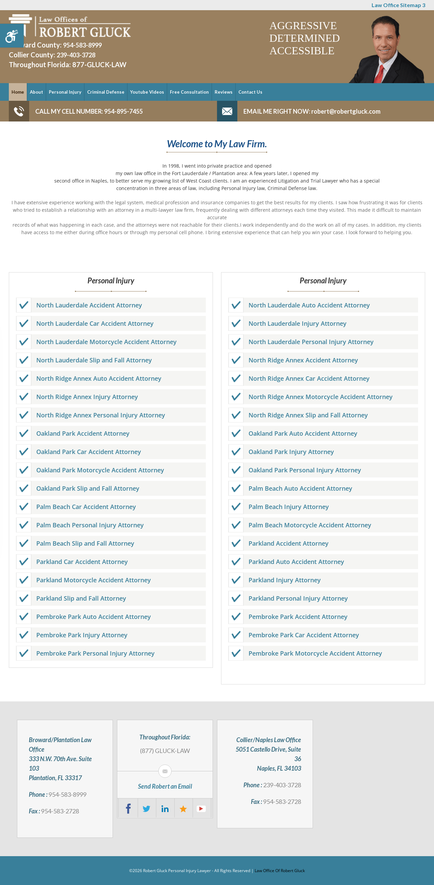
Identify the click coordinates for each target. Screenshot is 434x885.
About (36, 92)
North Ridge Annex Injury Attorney (87, 397)
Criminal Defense (105, 92)
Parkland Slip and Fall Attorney (81, 598)
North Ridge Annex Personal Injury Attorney (100, 415)
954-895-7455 (123, 111)
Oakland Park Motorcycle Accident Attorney (100, 470)
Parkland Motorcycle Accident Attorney (93, 580)
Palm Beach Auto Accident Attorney (300, 488)
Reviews (224, 92)
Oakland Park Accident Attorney (83, 433)
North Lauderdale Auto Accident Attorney (309, 305)
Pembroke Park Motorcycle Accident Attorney (315, 653)
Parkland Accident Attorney (289, 543)
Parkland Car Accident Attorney (82, 562)
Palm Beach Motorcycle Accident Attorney (310, 525)
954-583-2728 (60, 811)
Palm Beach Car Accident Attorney (86, 507)
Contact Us (250, 92)
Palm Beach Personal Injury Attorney (90, 525)
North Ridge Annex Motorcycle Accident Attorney (321, 397)
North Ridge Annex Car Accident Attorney (309, 378)
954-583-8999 (82, 45)
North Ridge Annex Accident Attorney (303, 360)
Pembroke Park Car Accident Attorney (304, 635)
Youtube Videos (147, 92)
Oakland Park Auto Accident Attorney (303, 433)
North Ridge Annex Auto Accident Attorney (98, 378)
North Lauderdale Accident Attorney (89, 305)
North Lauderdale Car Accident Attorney (95, 323)
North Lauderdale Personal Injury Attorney (311, 342)
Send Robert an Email (165, 786)
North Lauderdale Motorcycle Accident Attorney (106, 342)
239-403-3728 (76, 55)
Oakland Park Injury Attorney (291, 452)
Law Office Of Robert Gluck (280, 870)
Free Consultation (189, 92)
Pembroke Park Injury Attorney (81, 635)
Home (18, 92)
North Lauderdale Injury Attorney (298, 323)
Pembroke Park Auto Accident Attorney (93, 617)
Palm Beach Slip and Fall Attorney (85, 543)
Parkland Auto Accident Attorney (296, 562)
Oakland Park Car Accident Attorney (88, 452)
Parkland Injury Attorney (285, 580)
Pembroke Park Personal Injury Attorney (95, 653)
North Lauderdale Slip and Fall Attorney (94, 360)
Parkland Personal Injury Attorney (298, 598)
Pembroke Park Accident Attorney (298, 617)
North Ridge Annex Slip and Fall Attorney (308, 415)
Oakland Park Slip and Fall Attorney (87, 488)
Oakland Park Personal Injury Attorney (305, 470)
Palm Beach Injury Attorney (289, 507)
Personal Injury (65, 92)
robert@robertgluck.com (345, 111)
